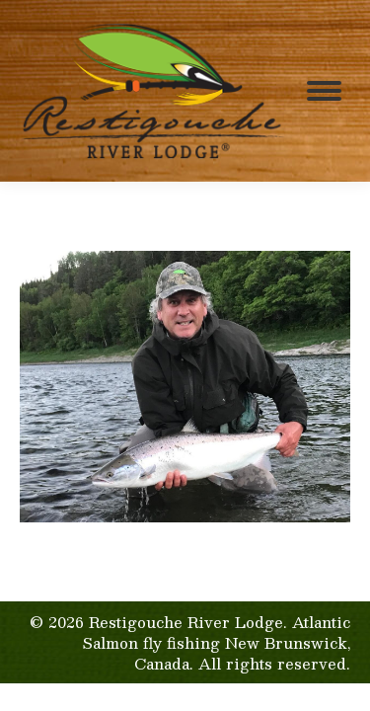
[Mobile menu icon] (324, 91)
